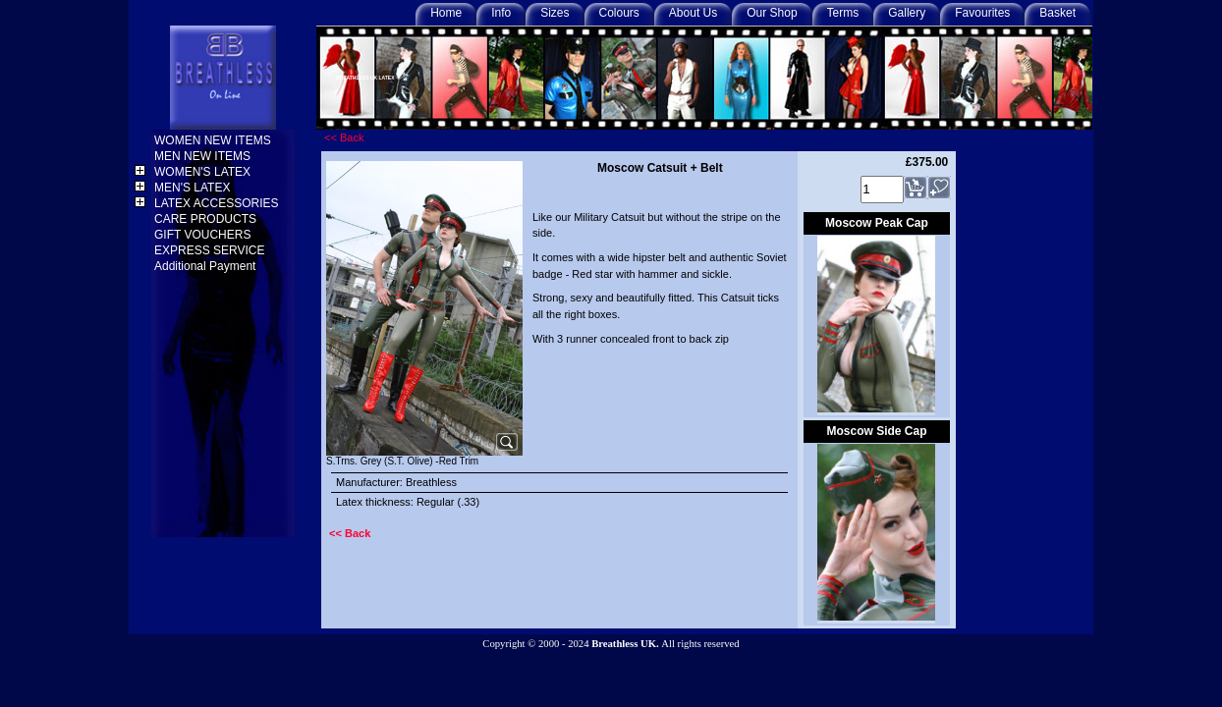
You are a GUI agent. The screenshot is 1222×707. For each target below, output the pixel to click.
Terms (843, 13)
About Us (693, 13)
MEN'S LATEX (194, 187)
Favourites (982, 13)
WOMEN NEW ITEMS (214, 140)
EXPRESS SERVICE (211, 250)
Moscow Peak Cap (876, 223)
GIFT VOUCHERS (204, 235)
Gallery (906, 13)
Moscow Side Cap (876, 431)
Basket (1057, 13)
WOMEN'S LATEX (203, 172)
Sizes (554, 13)
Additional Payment (206, 266)
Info (501, 13)
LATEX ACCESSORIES (218, 203)
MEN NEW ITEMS (203, 156)
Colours (619, 13)
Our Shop (772, 13)
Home (446, 13)
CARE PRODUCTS (206, 219)
